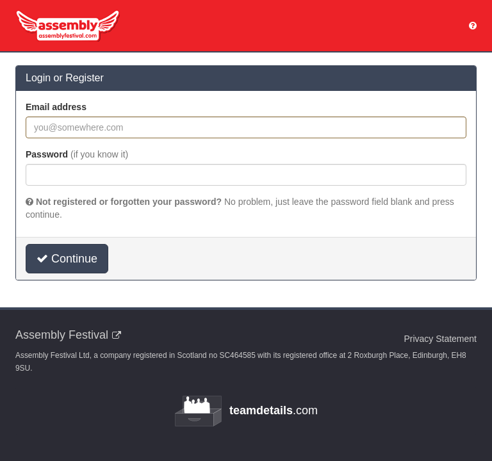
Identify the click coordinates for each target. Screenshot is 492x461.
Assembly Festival (61, 334)
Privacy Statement (440, 339)
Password (77, 154)
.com (246, 411)
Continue (67, 258)
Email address (56, 107)
